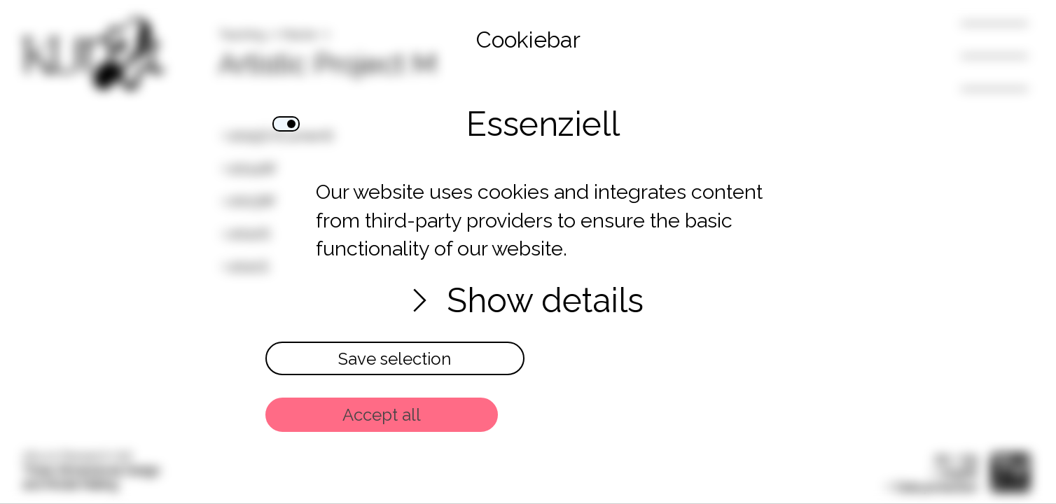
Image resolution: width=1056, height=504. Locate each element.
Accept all (381, 415)
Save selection (394, 359)
